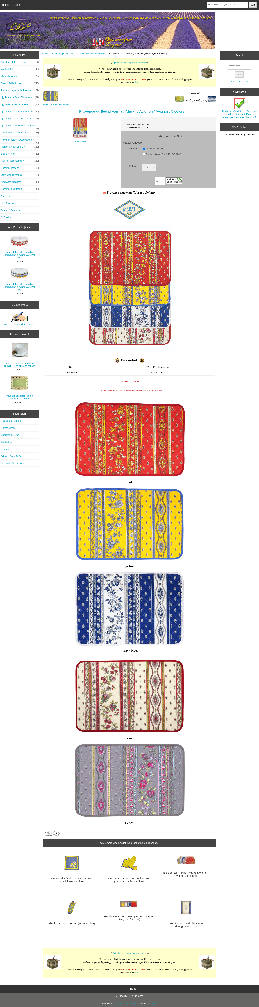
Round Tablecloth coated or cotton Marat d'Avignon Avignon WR (19, 247)
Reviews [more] (19, 305)
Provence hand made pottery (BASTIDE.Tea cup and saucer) (19, 355)
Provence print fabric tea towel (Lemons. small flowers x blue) (71, 880)
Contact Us (6, 442)
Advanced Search (239, 81)
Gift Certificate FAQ (11, 456)
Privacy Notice (8, 428)
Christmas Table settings (20, 62)
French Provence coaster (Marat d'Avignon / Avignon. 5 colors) (129, 918)
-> (20, 90)
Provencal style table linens (63, 53)
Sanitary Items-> (20, 153)
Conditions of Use (10, 435)
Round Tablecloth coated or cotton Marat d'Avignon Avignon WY (19, 279)
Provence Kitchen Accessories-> (20, 140)
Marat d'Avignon (20, 76)
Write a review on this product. (19, 318)
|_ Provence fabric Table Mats (20, 97)
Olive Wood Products (20, 175)
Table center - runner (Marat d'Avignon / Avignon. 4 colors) (186, 874)
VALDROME (20, 69)
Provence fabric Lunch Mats (92, 53)
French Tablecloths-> (20, 83)
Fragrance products (20, 182)
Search (240, 55)
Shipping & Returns (11, 421)
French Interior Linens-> (20, 146)
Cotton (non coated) (155, 148)
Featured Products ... (11, 210)
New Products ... (9, 203)
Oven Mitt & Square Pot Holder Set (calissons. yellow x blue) (128, 880)
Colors (132, 166)
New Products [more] (19, 227)
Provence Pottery (20, 168)
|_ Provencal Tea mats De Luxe (20, 118)
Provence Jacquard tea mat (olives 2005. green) (19, 388)
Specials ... (6, 196)
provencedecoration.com (127, 1003)
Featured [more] (19, 334)
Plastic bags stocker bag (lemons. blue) (71, 923)
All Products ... (8, 217)
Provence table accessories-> (20, 132)
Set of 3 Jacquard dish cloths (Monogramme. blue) (186, 925)
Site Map (5, 449)
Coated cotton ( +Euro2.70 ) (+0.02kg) (163, 154)
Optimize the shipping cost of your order (130, 63)
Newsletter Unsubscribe (13, 463)
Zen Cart (153, 1003)
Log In (17, 4)
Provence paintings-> (20, 189)
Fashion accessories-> (20, 160)
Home (5, 4)
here (137, 82)
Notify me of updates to (239, 108)
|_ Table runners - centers (20, 104)
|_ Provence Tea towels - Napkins (20, 126)
